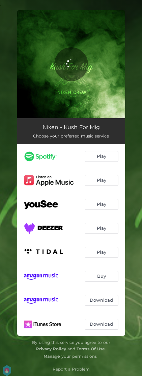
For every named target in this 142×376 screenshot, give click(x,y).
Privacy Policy (51, 348)
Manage (52, 356)
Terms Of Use (91, 348)
